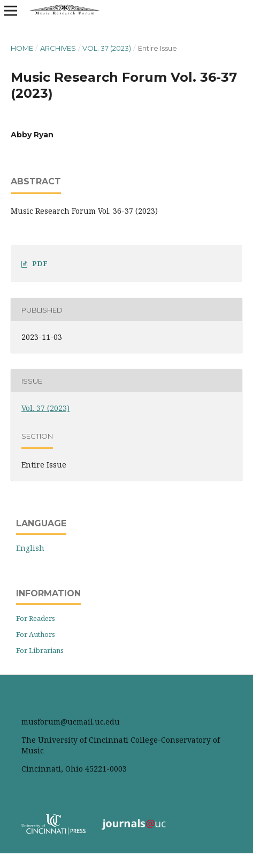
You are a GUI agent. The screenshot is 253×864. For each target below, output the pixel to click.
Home (22, 48)
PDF (40, 263)
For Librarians (40, 650)
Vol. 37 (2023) (106, 48)
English (30, 548)
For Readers (35, 618)
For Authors (35, 634)
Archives (58, 48)
